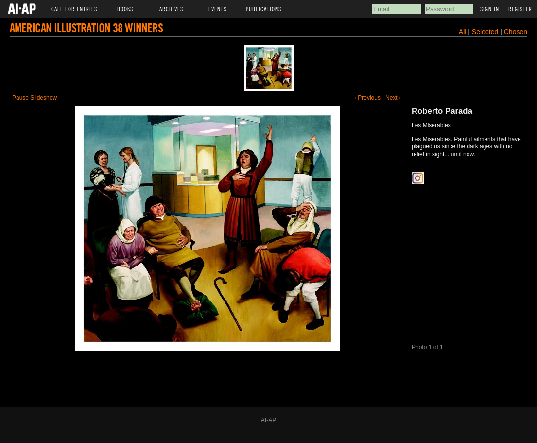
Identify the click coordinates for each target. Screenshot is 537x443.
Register (520, 9)
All (463, 31)
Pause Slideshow (34, 97)
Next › (393, 97)
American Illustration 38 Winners (86, 27)
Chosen (515, 31)
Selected (486, 31)
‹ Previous (367, 97)
